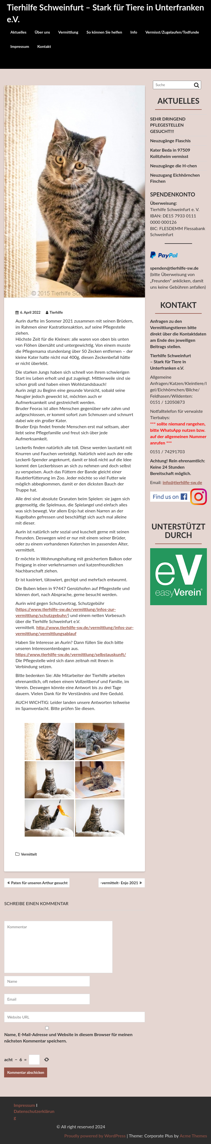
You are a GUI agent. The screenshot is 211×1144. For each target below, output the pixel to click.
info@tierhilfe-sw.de (182, 482)
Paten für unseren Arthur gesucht (39, 882)
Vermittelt (29, 854)
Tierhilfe (54, 312)
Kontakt (44, 46)
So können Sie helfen (104, 32)
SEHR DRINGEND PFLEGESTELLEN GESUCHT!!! (168, 125)
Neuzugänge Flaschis (170, 140)
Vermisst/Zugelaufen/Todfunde (172, 32)
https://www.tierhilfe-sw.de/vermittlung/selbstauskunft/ (70, 654)
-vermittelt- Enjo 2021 (119, 882)
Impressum (19, 46)
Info (133, 32)
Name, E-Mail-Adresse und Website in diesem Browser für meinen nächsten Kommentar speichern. (68, 1037)
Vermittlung (68, 32)
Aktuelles (18, 32)
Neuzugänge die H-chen (173, 165)
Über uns (42, 32)
